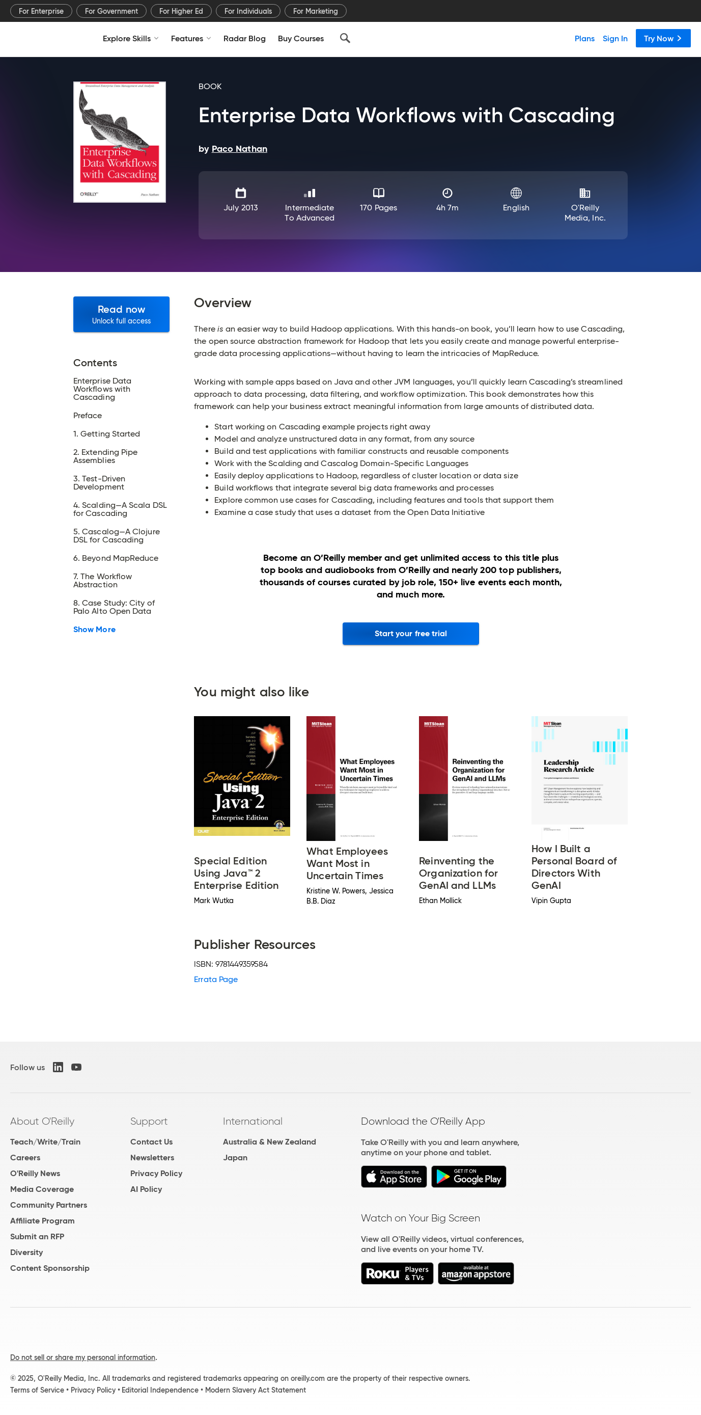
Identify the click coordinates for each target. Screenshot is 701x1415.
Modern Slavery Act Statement (255, 1390)
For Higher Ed (181, 11)
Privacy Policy (156, 1173)
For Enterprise (41, 11)
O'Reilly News (35, 1173)
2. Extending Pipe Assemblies (105, 456)
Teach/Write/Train (45, 1141)
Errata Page (216, 979)
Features (191, 38)
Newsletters (152, 1157)
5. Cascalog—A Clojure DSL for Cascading (116, 536)
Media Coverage (42, 1189)
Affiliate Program (42, 1220)
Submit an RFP (37, 1236)
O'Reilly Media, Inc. (585, 213)
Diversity (26, 1252)
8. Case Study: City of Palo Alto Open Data (114, 607)
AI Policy (146, 1189)
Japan (235, 1157)
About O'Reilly (42, 1121)
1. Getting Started (106, 434)
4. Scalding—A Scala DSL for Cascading (120, 509)
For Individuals (248, 11)
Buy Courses (301, 38)
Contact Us (151, 1141)
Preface (87, 416)
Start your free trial (411, 633)
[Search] (345, 38)
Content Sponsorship (50, 1268)
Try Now (663, 38)
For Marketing (315, 11)
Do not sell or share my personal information (82, 1357)
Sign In (615, 38)
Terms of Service (37, 1390)
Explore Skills (131, 38)
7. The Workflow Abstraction (102, 581)
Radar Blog (244, 38)
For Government (111, 11)
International (253, 1121)
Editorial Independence (160, 1390)
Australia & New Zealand (269, 1141)
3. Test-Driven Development (99, 483)
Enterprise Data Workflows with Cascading (102, 389)
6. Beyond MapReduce (116, 558)
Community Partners (48, 1205)
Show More (94, 629)
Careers (25, 1157)
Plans (585, 38)
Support (149, 1121)
